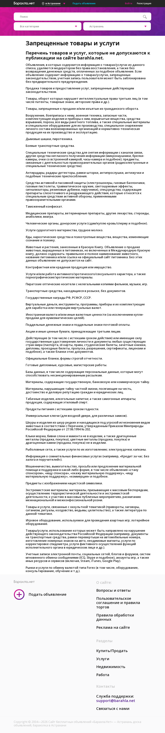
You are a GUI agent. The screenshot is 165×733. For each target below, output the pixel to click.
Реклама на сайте (113, 627)
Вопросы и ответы (113, 590)
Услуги (102, 658)
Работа (102, 674)
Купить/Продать (112, 650)
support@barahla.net (115, 700)
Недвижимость (110, 666)
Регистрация (144, 3)
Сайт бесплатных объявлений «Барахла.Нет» (80, 722)
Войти (128, 3)
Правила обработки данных (115, 617)
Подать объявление (84, 3)
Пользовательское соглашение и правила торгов (118, 602)
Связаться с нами (112, 708)
